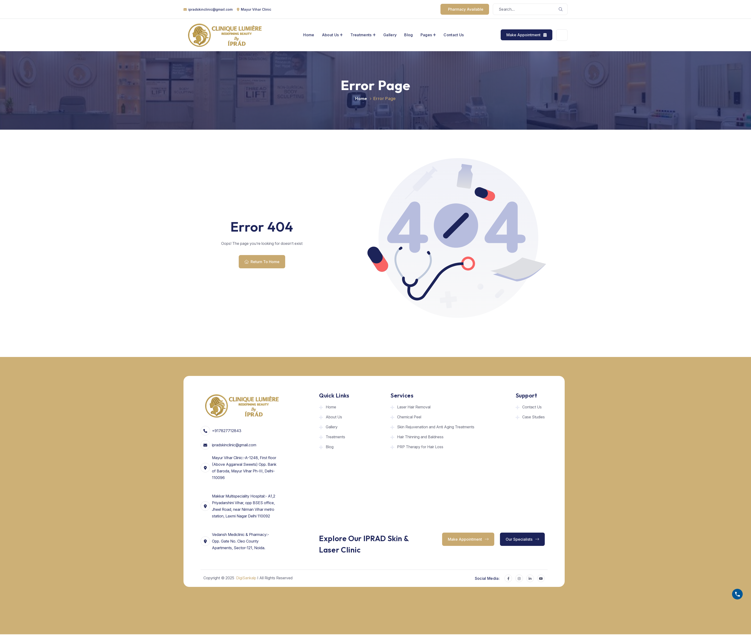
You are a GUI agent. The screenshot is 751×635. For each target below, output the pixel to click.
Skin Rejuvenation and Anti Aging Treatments (435, 427)
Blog (408, 34)
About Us (330, 34)
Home (308, 34)
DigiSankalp (246, 578)
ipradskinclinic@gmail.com (210, 9)
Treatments (360, 34)
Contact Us (454, 34)
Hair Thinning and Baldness (420, 436)
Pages (426, 34)
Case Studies (533, 417)
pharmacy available (465, 9)
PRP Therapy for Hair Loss (420, 446)
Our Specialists (522, 539)
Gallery (390, 34)
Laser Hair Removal (413, 407)
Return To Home (261, 261)
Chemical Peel (409, 417)
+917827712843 (226, 430)
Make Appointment (526, 35)
